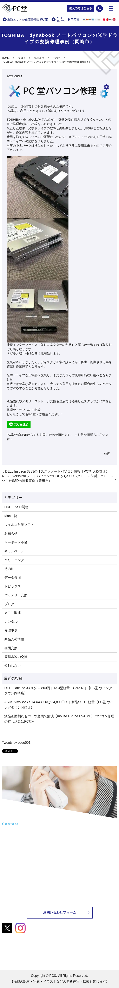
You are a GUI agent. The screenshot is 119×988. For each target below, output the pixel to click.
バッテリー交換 (15, 595)
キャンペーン (14, 551)
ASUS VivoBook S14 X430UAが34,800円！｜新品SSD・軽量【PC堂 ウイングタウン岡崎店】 (58, 704)
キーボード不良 (15, 542)
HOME (5, 57)
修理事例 (39, 57)
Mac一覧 (10, 516)
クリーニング (14, 560)
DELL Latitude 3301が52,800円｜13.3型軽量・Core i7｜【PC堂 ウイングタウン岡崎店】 (58, 690)
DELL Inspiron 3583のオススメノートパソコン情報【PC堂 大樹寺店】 (57, 471)
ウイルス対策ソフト (19, 524)
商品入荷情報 (14, 639)
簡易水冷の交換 (15, 657)
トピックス (12, 586)
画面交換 (11, 648)
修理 (107, 453)
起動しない (12, 665)
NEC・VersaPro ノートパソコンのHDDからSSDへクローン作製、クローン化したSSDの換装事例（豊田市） (57, 478)
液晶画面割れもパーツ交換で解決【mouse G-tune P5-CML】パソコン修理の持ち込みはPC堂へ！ (59, 718)
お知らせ (11, 533)
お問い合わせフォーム (59, 912)
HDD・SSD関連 (16, 507)
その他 (56, 57)
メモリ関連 (12, 612)
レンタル (11, 621)
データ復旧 (12, 577)
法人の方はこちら (80, 8)
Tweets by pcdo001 (16, 742)
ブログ (22, 57)
